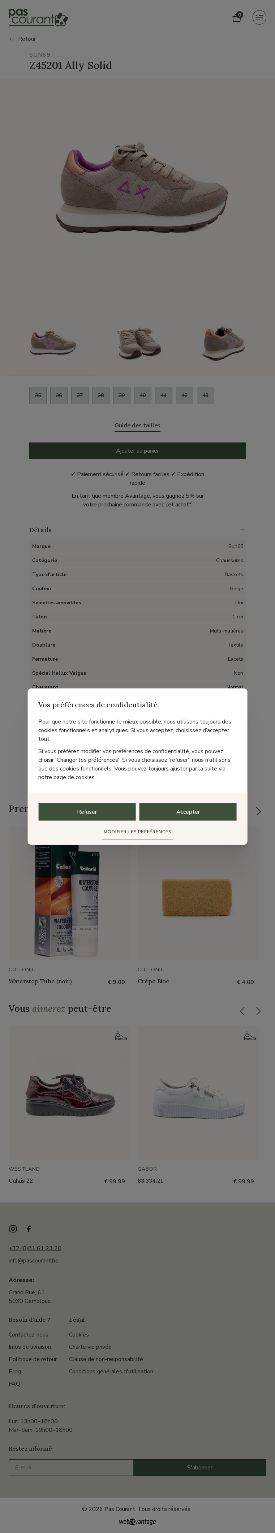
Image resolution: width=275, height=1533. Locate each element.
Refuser (87, 812)
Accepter (188, 812)
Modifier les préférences (137, 831)
